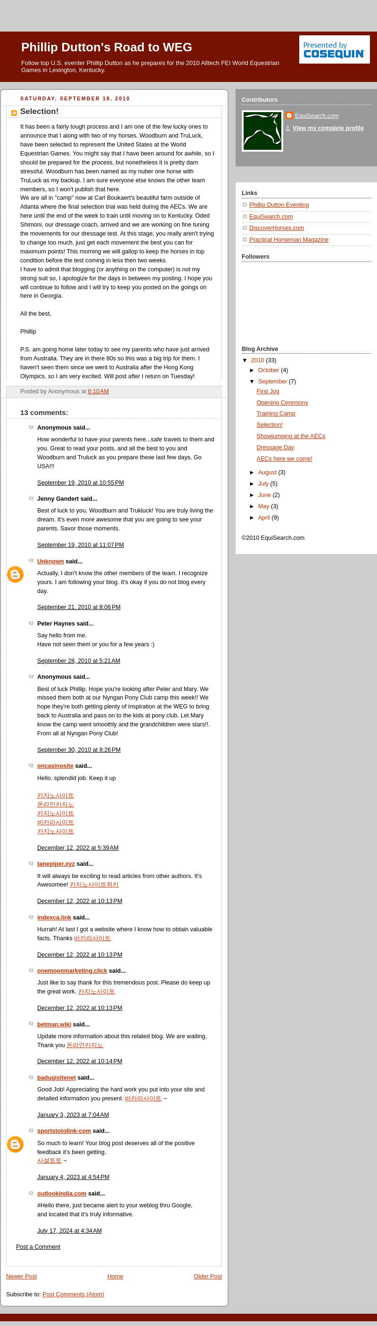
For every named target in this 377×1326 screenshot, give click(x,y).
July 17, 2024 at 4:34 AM (69, 1231)
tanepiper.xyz (56, 864)
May (264, 506)
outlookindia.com (61, 1193)
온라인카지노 (55, 804)
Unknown (50, 561)
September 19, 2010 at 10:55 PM (80, 483)
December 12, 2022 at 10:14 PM (80, 1061)
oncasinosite (55, 766)
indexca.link (54, 917)
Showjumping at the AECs (291, 436)
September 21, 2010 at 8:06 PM (79, 607)
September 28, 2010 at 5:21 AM (78, 661)
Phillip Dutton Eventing (279, 205)
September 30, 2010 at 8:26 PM (79, 750)
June (265, 495)
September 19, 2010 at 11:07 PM (80, 545)
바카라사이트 (55, 822)
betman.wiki (54, 1024)
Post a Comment (38, 1247)
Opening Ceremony (282, 402)
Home (115, 1276)
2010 (258, 360)
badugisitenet (56, 1077)
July (264, 483)
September (273, 381)
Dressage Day (276, 447)
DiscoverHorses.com (276, 228)
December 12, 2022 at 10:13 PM (80, 901)
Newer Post (21, 1276)
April (265, 517)
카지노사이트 (55, 795)
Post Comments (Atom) (73, 1294)
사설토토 (49, 1160)
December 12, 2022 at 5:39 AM (78, 848)
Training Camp (276, 413)
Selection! (270, 425)
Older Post (208, 1276)
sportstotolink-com (64, 1131)
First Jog (268, 391)
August (268, 472)
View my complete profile (328, 128)
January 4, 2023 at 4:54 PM (73, 1177)
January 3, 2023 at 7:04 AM (73, 1115)
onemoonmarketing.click (72, 971)
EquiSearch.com (317, 116)
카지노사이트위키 (94, 884)
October (269, 370)
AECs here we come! (284, 459)
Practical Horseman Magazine (288, 239)
